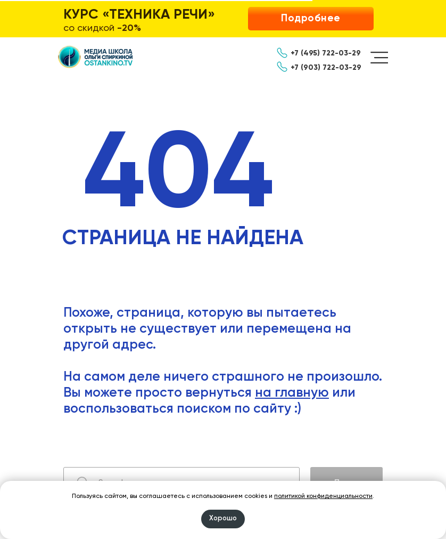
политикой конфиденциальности (323, 496)
